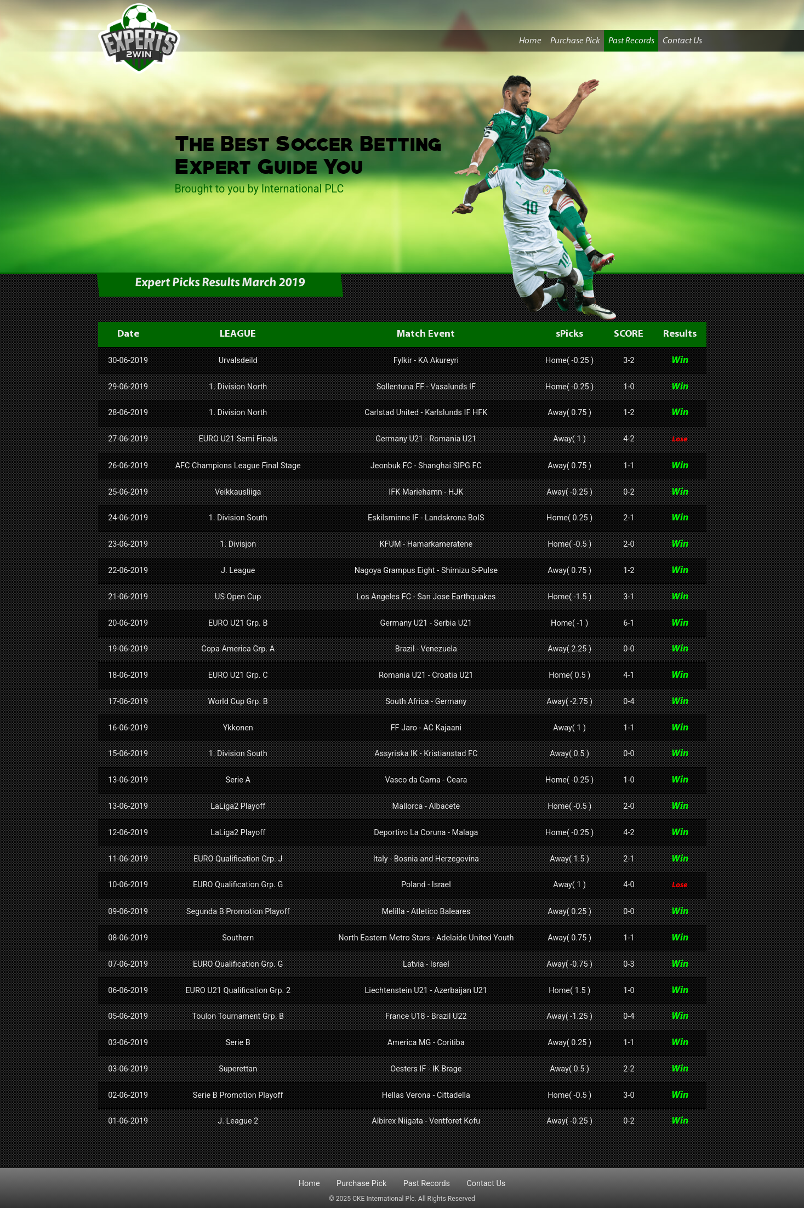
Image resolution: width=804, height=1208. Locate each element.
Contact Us (682, 41)
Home (532, 40)
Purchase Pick (575, 41)
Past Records (631, 41)
